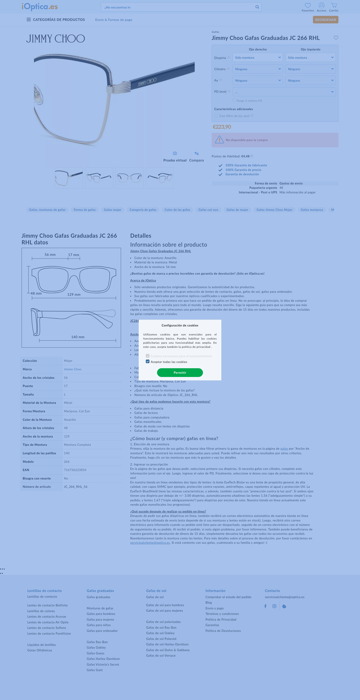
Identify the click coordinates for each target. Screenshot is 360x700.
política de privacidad (196, 347)
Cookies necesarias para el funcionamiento (181, 356)
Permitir (180, 372)
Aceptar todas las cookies (169, 362)
